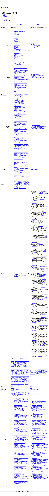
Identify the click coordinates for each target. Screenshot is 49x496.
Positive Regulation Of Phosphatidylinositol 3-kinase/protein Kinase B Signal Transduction (40, 422)
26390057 (34, 275)
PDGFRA (39, 372)
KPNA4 (16, 369)
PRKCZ (12, 377)
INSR (44, 371)
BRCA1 (26, 359)
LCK (19, 369)
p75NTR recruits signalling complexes (21, 164)
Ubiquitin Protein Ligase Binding (20, 71)
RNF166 (13, 378)
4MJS (25, 392)
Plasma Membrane (36, 45)
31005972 (34, 265)
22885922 (34, 299)
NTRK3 (12, 374)
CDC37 (12, 362)
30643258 (42, 192)
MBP (19, 371)
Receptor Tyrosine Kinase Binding (21, 70)
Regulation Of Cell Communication (21, 401)
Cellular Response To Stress (19, 123)
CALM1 (16, 361)
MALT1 (12, 370)
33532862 (44, 260)
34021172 (43, 191)
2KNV (22, 392)
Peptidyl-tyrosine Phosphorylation (39, 420)
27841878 (41, 266)
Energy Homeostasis (18, 147)
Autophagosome (17, 41)
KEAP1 (12, 369)
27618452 (45, 208)
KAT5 (22, 367)
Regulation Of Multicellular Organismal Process (19, 444)
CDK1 (18, 362)
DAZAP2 (21, 363)
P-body (15, 32)
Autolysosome (16, 53)
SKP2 (26, 378)
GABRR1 (19, 365)
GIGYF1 (43, 370)
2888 (31, 386)
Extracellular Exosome (18, 55)
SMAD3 (20, 379)
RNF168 (16, 378)
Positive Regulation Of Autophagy (21, 112)
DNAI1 (24, 363)
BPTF (23, 359)
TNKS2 (44, 373)
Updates (5, 17)
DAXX (17, 363)
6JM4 (20, 394)
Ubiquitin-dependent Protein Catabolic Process (19, 105)
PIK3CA (13, 376)
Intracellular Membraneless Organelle (21, 50)
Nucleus (15, 33)
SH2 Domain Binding (18, 76)
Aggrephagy (16, 130)
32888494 (16, 274)
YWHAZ (18, 385)
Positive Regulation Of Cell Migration (40, 444)
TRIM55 (27, 381)
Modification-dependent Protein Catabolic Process (20, 472)
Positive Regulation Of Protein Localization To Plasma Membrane (21, 156)
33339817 (37, 238)
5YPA (20, 393)
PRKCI (27, 376)
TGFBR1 (24, 380)
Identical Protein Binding (19, 77)
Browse (4, 14)
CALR (19, 361)
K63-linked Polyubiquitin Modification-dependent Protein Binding (20, 83)
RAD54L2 (21, 377)
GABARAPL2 (14, 365)
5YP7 (15, 393)
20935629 (41, 325)
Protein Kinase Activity (18, 453)
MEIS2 (22, 371)
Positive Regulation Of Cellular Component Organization (38, 470)
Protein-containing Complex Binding (21, 79)
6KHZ (23, 394)
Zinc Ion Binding (17, 64)
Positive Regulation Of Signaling (20, 415)
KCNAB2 (26, 367)
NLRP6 (16, 373)
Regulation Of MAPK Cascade (38, 455)
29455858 (44, 212)
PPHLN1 (20, 376)
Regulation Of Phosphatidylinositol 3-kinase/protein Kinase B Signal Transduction (40, 435)
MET (35, 372)
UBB (22, 382)
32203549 (43, 287)
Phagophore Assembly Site (19, 31)
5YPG (15, 394)
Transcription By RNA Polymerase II (21, 103)
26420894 (41, 224)
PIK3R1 (16, 376)
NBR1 (19, 372)
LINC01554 (22, 369)
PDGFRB (43, 372)
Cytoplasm (16, 35)
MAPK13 (26, 370)
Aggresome (16, 46)
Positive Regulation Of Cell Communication (19, 414)
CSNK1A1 (13, 363)
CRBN (21, 362)
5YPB (22, 393)
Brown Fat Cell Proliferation (19, 142)
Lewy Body (16, 57)
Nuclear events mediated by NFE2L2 (21, 176)
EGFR (31, 370)
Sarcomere (16, 48)
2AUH (34, 394)
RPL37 (23, 378)
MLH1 (25, 371)
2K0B (19, 392)
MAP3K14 (32, 372)
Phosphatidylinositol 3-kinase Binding (40, 468)
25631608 (44, 220)
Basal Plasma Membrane (37, 476)
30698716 (44, 227)
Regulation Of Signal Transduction (21, 399)
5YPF (12, 394)
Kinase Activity (17, 470)
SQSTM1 (20, 24)
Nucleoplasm (16, 34)
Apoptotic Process (17, 109)
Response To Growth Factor (19, 447)
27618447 (39, 275)
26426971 (42, 199)
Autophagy (16, 108)
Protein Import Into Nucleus (19, 107)
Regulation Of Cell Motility (38, 463)
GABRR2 (24, 365)
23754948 (37, 273)
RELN (24, 377)
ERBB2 (34, 370)
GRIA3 (26, 366)
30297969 (39, 300)
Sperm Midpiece (17, 56)
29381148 (34, 200)
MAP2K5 (22, 370)
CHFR (43, 369)
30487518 (41, 244)
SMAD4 (24, 379)
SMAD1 (12, 379)
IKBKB (15, 367)
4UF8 (28, 392)
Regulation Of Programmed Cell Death (40, 477)
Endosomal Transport (18, 116)
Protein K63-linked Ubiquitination (21, 144)
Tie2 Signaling (35, 169)
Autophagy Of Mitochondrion (20, 96)
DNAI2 (12, 364)
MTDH (16, 372)
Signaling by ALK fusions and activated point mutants (20, 173)
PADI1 (18, 374)
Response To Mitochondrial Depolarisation (19, 149)
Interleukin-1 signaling (18, 170)
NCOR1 (22, 372)
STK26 (38, 373)
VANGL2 (13, 384)
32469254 (34, 207)
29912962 (43, 215)
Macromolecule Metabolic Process (21, 439)
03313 (31, 388)
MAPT (16, 371)
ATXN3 (12, 359)
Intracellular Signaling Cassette (20, 450)
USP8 (27, 382)
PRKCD (24, 376)
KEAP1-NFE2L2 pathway (19, 175)
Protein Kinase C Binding (19, 62)
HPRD (4, 20)
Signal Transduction (36, 125)
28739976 (34, 209)
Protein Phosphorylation (37, 416)
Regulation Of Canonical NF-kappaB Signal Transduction (21, 134)
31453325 (43, 195)
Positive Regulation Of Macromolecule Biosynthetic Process (21, 446)
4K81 (37, 394)
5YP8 (17, 393)
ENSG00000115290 (34, 389)
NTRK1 (23, 373)
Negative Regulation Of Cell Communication (19, 483)
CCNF (27, 361)
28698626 (34, 246)
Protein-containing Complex (19, 454)
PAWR (21, 374)
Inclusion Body (17, 45)
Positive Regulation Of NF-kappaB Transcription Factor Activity (21, 479)
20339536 (46, 271)
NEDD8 (12, 373)
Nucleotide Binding (36, 428)
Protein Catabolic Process (19, 119)
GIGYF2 (31, 371)
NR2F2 (19, 373)
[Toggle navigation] (1, 11)
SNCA (16, 380)
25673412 (43, 239)
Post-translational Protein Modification (19, 475)
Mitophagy (16, 98)
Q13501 (12, 390)
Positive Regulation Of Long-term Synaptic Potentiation (21, 154)
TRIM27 (23, 381)
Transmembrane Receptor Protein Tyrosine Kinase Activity (39, 402)
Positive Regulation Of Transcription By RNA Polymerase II (21, 136)
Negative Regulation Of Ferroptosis (21, 150)
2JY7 (15, 392)
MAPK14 (13, 371)
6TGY (12, 395)
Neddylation (16, 169)
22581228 (40, 222)
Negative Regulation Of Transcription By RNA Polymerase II (21, 95)
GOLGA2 (36, 371)
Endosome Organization (18, 110)
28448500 (34, 311)
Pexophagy (16, 99)
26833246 (34, 196)
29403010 (34, 252)
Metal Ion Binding (17, 80)
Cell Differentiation (18, 118)
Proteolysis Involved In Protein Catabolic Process (20, 441)
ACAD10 (22, 358)
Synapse (15, 54)
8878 (12, 386)
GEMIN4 (13, 366)
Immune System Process (19, 101)
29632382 (43, 300)
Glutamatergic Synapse (18, 58)
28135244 (43, 276)
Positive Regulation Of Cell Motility (39, 447)
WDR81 (22, 384)
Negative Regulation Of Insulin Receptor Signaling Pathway (38, 128)
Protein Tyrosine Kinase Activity (39, 407)
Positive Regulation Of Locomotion (39, 448)
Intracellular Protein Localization (20, 111)
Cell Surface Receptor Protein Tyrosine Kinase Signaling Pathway (40, 404)
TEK (42, 373)
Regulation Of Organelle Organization (40, 459)
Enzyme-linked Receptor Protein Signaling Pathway (39, 410)
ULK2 (24, 382)
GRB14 (39, 24)
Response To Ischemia (18, 102)
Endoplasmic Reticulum (18, 42)
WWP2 (14, 385)
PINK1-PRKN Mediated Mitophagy (21, 168)
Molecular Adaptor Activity (38, 79)
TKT (27, 380)
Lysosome (16, 38)
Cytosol (15, 43)
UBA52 (18, 382)
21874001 (46, 298)
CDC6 (15, 362)
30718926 (41, 298)
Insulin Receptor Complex (37, 439)
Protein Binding (17, 63)
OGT (16, 374)
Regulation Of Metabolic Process (20, 422)
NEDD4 (26, 372)
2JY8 (17, 392)
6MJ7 (26, 394)
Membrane (34, 47)
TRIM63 (13, 382)
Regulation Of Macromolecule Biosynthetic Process (20, 438)
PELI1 (24, 374)
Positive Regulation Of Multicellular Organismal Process (21, 462)
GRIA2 (23, 366)
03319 (12, 388)
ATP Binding (35, 426)
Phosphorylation (35, 418)
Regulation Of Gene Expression (20, 431)
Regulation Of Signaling (19, 402)
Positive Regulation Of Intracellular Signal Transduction (21, 458)
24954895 (46, 193)
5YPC (25, 393)
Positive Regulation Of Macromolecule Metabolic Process (21, 410)
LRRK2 (27, 369)
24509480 (43, 299)
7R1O (18, 395)
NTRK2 (26, 373)
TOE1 (12, 381)
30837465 (41, 226)
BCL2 (16, 359)
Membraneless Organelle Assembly (21, 152)
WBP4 (19, 384)
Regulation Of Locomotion (37, 467)
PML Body (16, 47)
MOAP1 (12, 372)
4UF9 (12, 393)
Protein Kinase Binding (18, 66)
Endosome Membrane (36, 46)
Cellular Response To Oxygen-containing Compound (20, 467)
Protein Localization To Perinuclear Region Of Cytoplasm (21, 158)
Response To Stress (18, 400)
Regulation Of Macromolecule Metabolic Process (20, 418)
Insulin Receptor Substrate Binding (39, 462)
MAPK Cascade (17, 460)
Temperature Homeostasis (19, 100)
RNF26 (20, 378)
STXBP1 (20, 380)
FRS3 (40, 370)
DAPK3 (46, 369)
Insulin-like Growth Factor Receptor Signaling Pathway (39, 450)
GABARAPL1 (22, 364)
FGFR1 (37, 370)
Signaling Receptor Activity (19, 74)
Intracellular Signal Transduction (20, 129)
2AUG (31, 394)
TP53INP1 (16, 381)
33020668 (45, 206)
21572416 (41, 193)
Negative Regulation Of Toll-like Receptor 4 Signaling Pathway (20, 127)
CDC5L (40, 369)
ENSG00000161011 (15, 389)
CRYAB (25, 362)
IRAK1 (19, 367)
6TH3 (15, 395)
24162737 (16, 272)
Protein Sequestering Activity (20, 87)
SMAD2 (16, 379)
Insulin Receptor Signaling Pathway (39, 126)
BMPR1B (19, 359)
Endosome (16, 39)
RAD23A (16, 377)
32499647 (34, 300)
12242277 (35, 16)
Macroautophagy (17, 117)
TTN (16, 382)
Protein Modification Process (20, 423)
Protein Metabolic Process (19, 408)
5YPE (28, 393)
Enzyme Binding (17, 65)
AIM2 (25, 358)
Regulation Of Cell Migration (38, 461)
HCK (39, 371)
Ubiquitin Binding (17, 78)
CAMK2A (23, 361)
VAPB (16, 384)
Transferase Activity (18, 448)
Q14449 (31, 390)
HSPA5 (12, 367)
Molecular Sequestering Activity (20, 88)
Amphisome (16, 51)
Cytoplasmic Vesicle (18, 49)
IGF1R (41, 371)
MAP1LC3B (17, 370)
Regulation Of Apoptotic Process (20, 433)
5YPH (17, 394)
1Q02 (12, 392)
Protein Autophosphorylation (38, 414)
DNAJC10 (16, 364)
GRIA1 (20, 366)
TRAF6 (20, 381)
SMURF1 (13, 380)
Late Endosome (17, 40)
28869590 (39, 299)
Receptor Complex (36, 415)
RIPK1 (27, 377)
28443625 (34, 306)
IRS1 (47, 371)
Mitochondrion (17, 36)
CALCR (12, 361)
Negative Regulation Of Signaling (20, 481)
